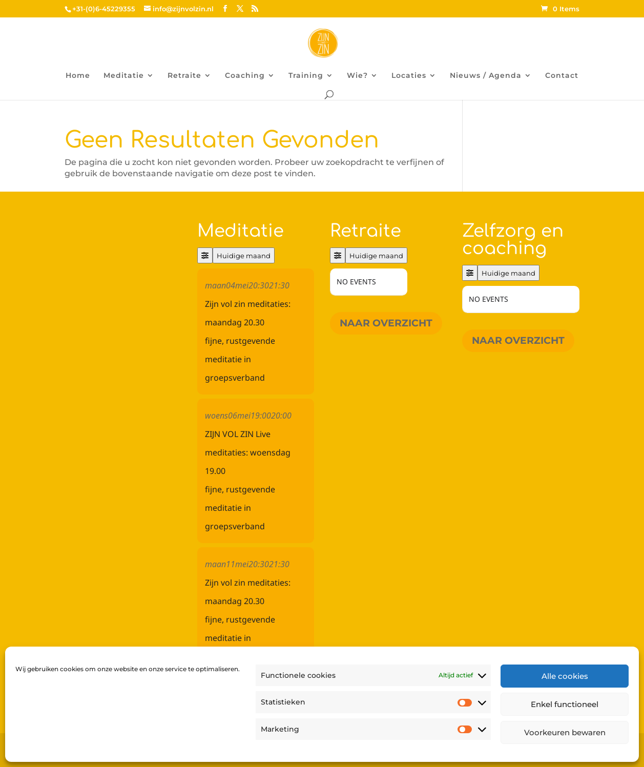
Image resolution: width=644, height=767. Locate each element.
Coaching (245, 76)
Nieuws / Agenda (486, 76)
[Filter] (205, 255)
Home (78, 76)
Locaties (408, 76)
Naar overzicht (386, 323)
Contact (561, 76)
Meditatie (123, 76)
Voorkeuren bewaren (565, 732)
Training (305, 76)
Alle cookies (565, 676)
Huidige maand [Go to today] (244, 256)
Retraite (184, 76)
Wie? (357, 76)
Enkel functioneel (564, 704)
